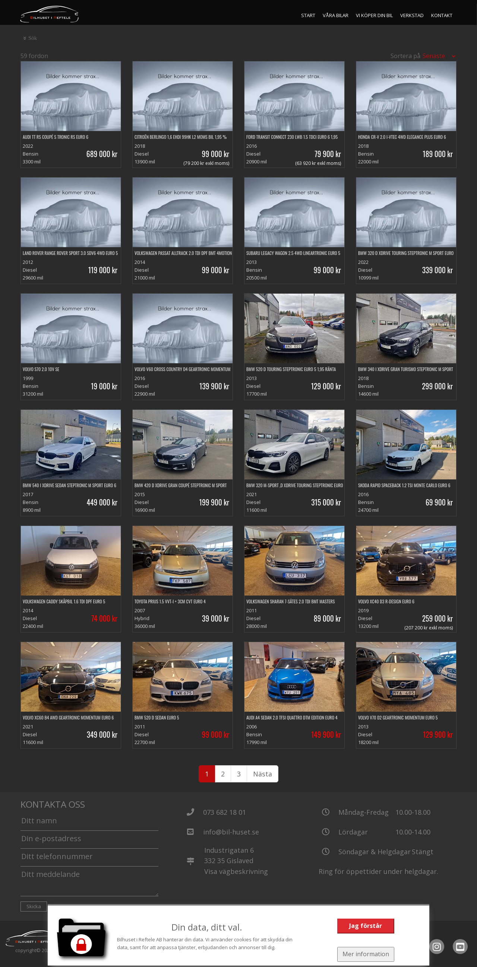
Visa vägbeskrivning (236, 871)
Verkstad (412, 15)
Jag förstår (365, 926)
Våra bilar (336, 15)
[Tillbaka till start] (49, 14)
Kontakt (442, 15)
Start (308, 15)
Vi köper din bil (374, 15)
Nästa (262, 773)
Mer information (365, 954)
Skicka (33, 906)
